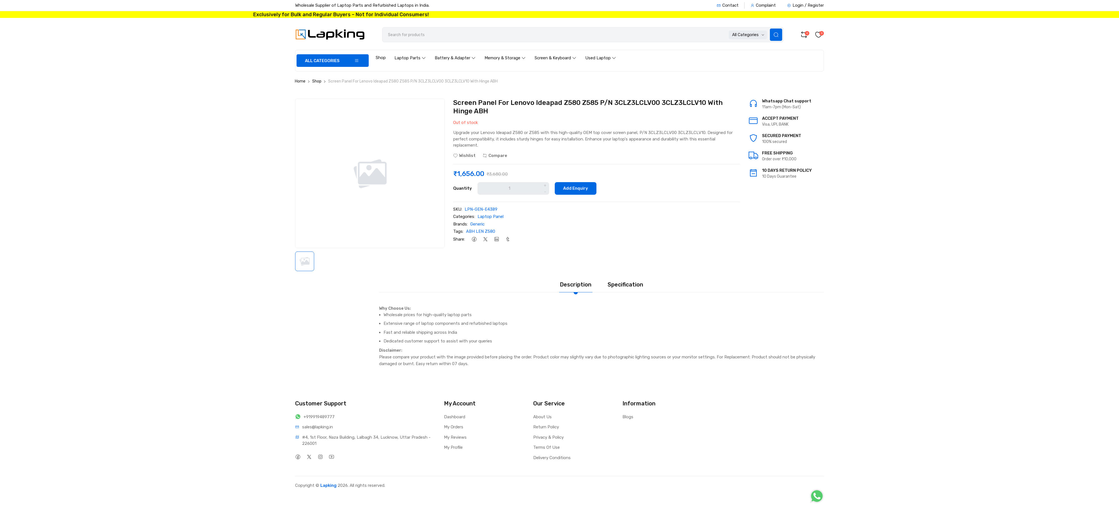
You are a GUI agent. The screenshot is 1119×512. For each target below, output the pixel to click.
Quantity (462, 188)
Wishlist (464, 155)
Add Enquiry (575, 188)
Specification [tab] (625, 284)
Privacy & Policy (548, 437)
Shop (381, 57)
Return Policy (546, 426)
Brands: (460, 224)
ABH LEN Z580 (480, 231)
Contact (728, 5)
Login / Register (805, 5)
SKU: (457, 209)
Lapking (328, 485)
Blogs (627, 416)
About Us (542, 416)
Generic (477, 224)
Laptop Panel (491, 216)
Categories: (464, 216)
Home (300, 81)
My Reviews (455, 437)
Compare (495, 155)
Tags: (458, 231)
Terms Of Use (546, 447)
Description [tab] (575, 284)
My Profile (453, 447)
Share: (459, 239)
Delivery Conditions (552, 457)
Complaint (763, 5)
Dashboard (454, 416)
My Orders (453, 426)
